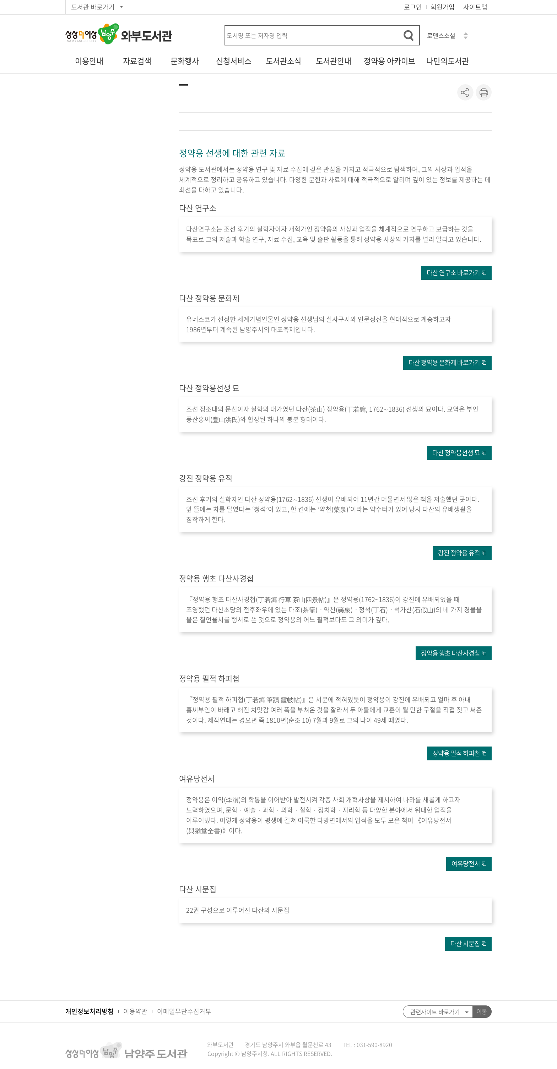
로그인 (413, 7)
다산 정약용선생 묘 (456, 452)
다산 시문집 (465, 943)
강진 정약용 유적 (459, 553)
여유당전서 (465, 863)
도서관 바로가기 (93, 7)
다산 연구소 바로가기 (453, 272)
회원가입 (443, 7)
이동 (481, 1011)
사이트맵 (475, 7)
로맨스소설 (441, 35)
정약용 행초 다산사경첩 (450, 653)
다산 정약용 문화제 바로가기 (444, 362)
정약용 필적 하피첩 (456, 753)
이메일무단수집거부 (184, 1011)
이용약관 (135, 1011)
